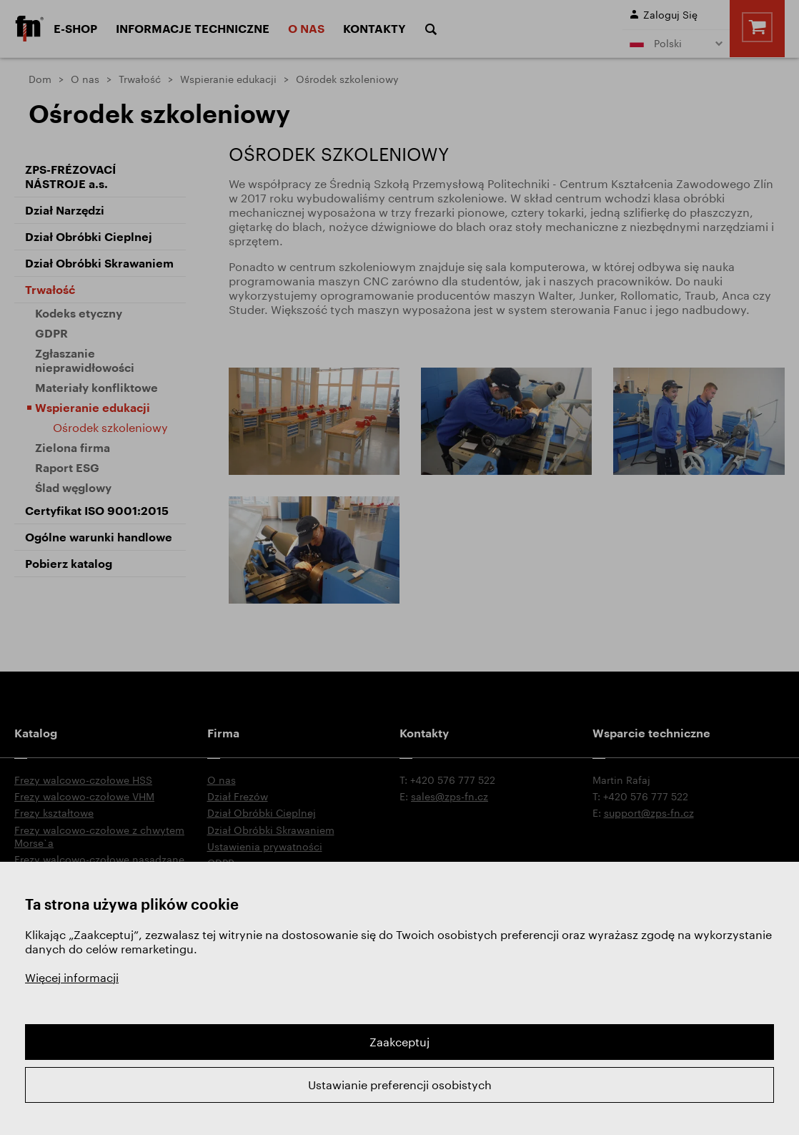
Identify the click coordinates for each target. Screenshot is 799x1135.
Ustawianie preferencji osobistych (400, 1084)
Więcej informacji (72, 977)
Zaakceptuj (399, 1041)
